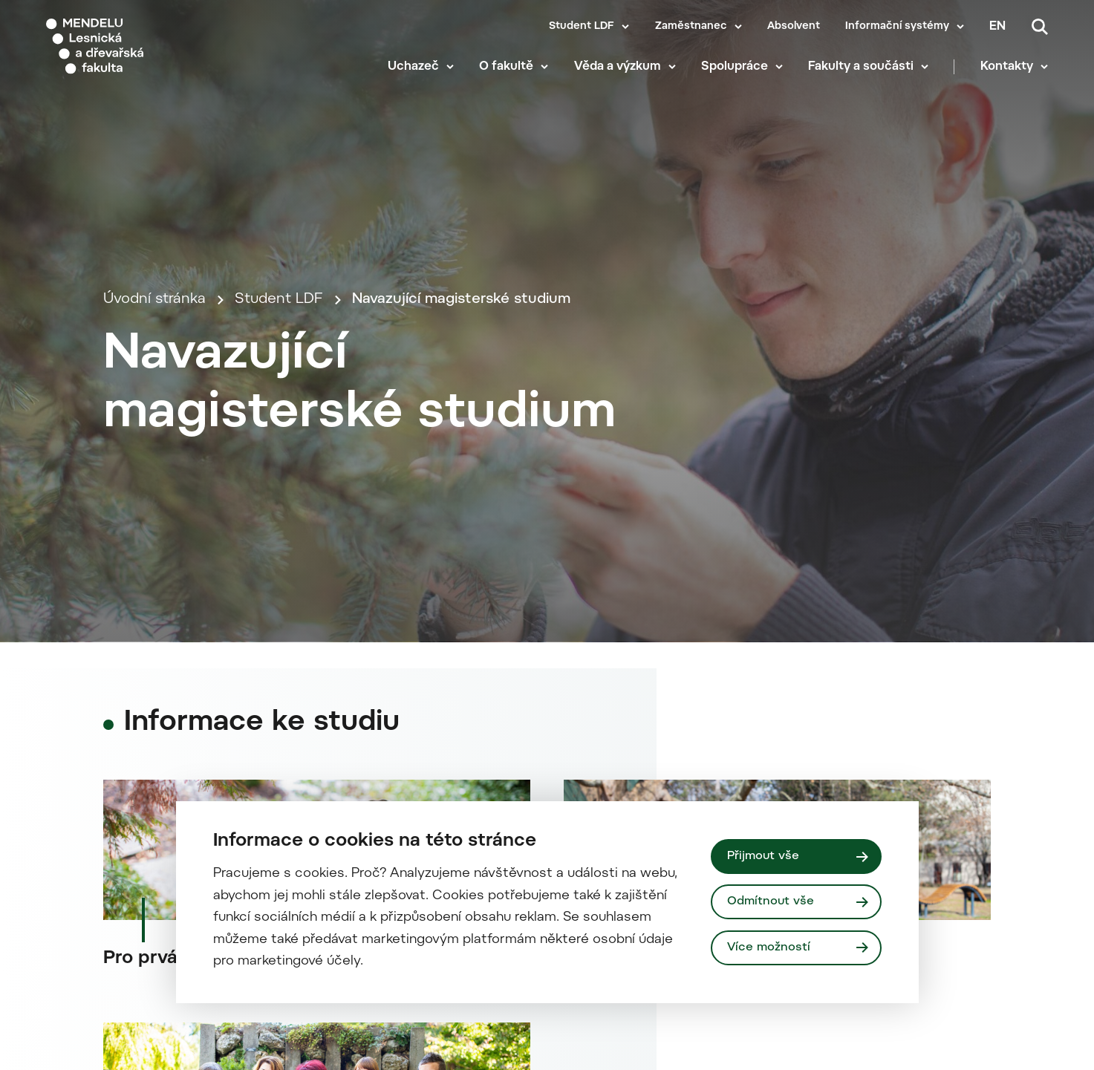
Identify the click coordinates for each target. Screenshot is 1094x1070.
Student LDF (581, 27)
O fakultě (506, 67)
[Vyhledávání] (1040, 27)
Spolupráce (734, 67)
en (997, 27)
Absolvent (793, 27)
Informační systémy (897, 27)
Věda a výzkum (617, 67)
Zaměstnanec (691, 27)
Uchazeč (413, 67)
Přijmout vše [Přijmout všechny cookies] (763, 856)
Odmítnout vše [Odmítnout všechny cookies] (770, 901)
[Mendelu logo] (133, 46)
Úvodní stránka (154, 300)
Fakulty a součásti (861, 67)
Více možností (768, 947)
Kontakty (1006, 67)
